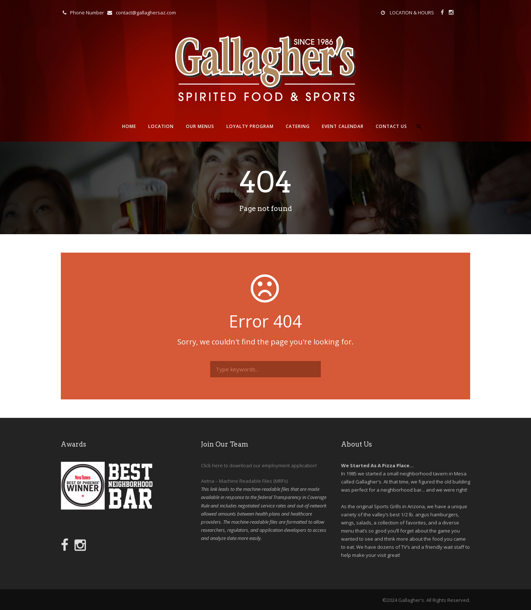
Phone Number (87, 12)
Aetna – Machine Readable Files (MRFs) (244, 481)
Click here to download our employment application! (259, 465)
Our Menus (200, 126)
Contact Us (391, 126)
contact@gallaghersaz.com (146, 12)
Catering (298, 126)
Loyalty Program (250, 126)
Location (161, 126)
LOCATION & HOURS (412, 12)
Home (129, 126)
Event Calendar (343, 126)
